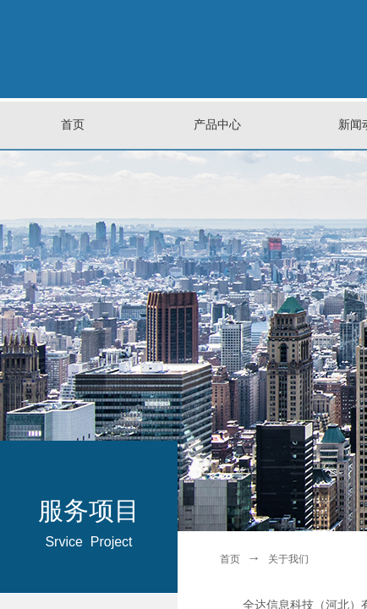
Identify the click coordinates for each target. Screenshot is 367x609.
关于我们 (288, 559)
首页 (230, 559)
